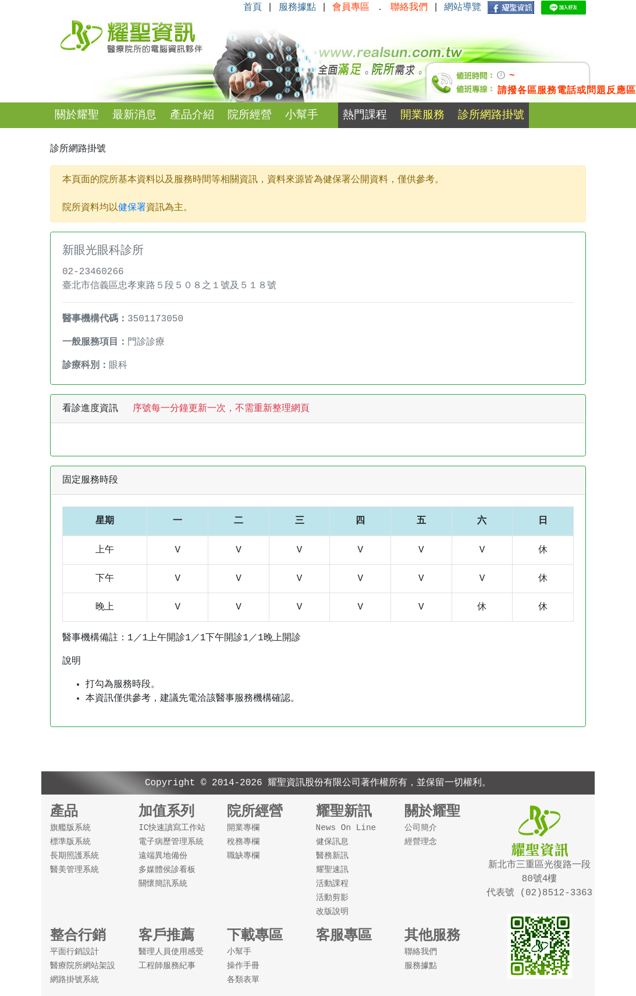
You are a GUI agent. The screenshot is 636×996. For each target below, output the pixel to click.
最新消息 (134, 115)
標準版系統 (70, 841)
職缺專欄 (243, 855)
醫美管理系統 (74, 869)
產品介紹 (192, 115)
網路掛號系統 (74, 979)
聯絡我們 (420, 951)
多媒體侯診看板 (167, 869)
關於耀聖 (77, 115)
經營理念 (420, 841)
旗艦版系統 (70, 827)
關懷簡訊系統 (162, 883)
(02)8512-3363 (553, 893)
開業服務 (422, 115)
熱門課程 (365, 115)
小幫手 (301, 115)
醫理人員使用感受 (171, 951)
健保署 (132, 208)
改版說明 (332, 911)
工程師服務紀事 (167, 965)
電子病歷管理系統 (171, 841)
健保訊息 (332, 841)
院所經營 (250, 115)
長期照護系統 (74, 855)
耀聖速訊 (332, 869)
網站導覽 (462, 7)
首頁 (252, 7)
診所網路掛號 (491, 115)
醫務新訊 (332, 855)
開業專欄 (243, 827)
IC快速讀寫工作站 (171, 827)
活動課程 (332, 883)
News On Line (346, 827)
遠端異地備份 (162, 855)
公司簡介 (420, 827)
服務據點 (297, 7)
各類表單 (243, 979)
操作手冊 (243, 965)
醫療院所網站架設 (82, 965)
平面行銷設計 (74, 951)
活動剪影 (332, 897)
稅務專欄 (243, 841)
